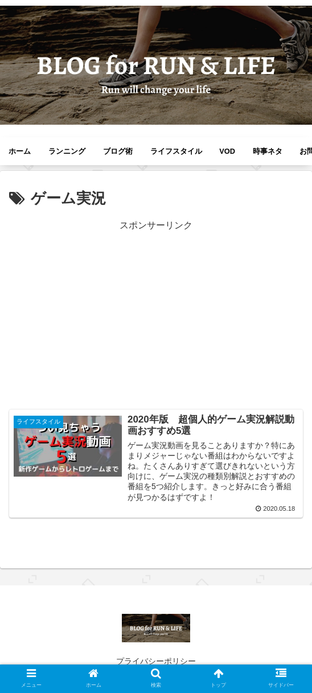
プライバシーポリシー (156, 661)
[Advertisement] (156, 313)
